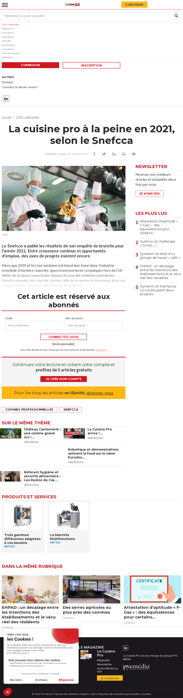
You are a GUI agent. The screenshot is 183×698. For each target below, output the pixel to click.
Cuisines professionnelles (29, 409)
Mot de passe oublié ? (63, 343)
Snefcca (70, 409)
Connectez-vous (64, 337)
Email (8, 318)
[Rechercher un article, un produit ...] (91, 15)
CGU (93, 694)
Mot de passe (74, 318)
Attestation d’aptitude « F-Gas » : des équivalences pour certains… (159, 227)
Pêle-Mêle (6, 41)
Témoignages (8, 45)
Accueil (6, 117)
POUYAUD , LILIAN (55, 154)
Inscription (91, 65)
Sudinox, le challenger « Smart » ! (157, 243)
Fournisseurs (8, 32)
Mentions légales (79, 694)
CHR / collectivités (10, 24)
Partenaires (7, 57)
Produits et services (11, 53)
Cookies (146, 694)
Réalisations (7, 28)
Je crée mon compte (63, 379)
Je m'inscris (149, 193)
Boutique (7, 82)
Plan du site (60, 694)
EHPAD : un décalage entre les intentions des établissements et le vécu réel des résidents (160, 272)
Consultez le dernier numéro (19, 87)
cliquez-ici (101, 349)
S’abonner (134, 4)
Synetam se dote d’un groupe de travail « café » (160, 256)
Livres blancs (8, 49)
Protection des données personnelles (118, 694)
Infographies (8, 37)
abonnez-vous (99, 392)
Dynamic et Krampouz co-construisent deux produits (158, 290)
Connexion (30, 65)
